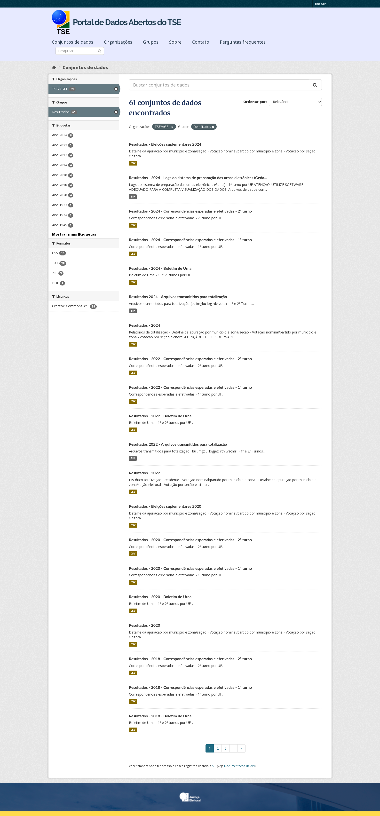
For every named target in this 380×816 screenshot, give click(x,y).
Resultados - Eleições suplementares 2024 (165, 144)
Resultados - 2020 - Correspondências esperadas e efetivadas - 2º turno (190, 539)
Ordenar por (254, 101)
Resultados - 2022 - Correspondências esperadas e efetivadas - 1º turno (190, 387)
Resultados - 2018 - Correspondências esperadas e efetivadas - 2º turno (190, 658)
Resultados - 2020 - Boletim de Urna (160, 596)
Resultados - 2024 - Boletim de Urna (160, 268)
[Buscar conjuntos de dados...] (219, 84)
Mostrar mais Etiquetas (74, 234)
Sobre (175, 42)
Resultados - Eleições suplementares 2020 (165, 506)
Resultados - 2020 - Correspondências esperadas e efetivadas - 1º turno (190, 568)
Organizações (118, 42)
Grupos (150, 42)
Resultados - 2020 (144, 625)
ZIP (132, 196)
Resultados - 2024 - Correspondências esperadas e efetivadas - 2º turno (190, 211)
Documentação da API (239, 766)
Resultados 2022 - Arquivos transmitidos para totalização (178, 444)
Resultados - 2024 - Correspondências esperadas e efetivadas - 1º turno (190, 239)
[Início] (54, 67)
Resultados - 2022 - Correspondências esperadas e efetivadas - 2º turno (190, 358)
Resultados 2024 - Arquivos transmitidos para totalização (178, 296)
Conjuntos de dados (72, 42)
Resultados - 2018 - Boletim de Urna (160, 715)
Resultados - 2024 (144, 325)
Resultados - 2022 (144, 472)
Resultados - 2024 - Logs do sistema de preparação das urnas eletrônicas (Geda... (198, 177)
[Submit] (99, 50)
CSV (132, 163)
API (214, 766)
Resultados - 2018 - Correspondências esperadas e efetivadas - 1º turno (190, 687)
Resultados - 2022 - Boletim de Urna (160, 415)
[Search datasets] (79, 51)
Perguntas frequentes (243, 42)
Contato (200, 42)
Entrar (320, 3)
